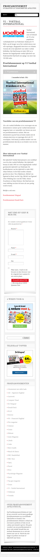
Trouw (10, 484)
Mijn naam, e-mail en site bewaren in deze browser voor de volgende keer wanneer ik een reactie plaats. (20, 273)
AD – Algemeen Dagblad (16, 393)
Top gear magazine (14, 481)
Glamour (11, 426)
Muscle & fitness (13, 451)
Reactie (14, 229)
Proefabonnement (15, 6)
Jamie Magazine (13, 437)
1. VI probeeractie (11, 72)
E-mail (14, 254)
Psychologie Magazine (15, 473)
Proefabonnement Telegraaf (12, 195)
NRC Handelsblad (14, 455)
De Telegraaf (12, 404)
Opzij (10, 462)
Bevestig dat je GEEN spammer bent (19, 284)
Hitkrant (10, 433)
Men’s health (12, 448)
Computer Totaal (13, 400)
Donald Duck (12, 407)
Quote (10, 477)
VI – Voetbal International (16, 488)
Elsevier (10, 415)
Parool (10, 466)
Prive (9, 470)
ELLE (10, 411)
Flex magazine (12, 422)
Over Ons (36, 549)
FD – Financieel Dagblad (16, 418)
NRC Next (11, 459)
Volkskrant (11, 492)
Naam (14, 248)
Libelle (10, 440)
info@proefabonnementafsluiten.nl (24, 547)
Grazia (10, 429)
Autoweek (11, 396)
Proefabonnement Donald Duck (13, 200)
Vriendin (11, 495)
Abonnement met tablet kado (17, 389)
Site (12, 261)
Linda (10, 444)
